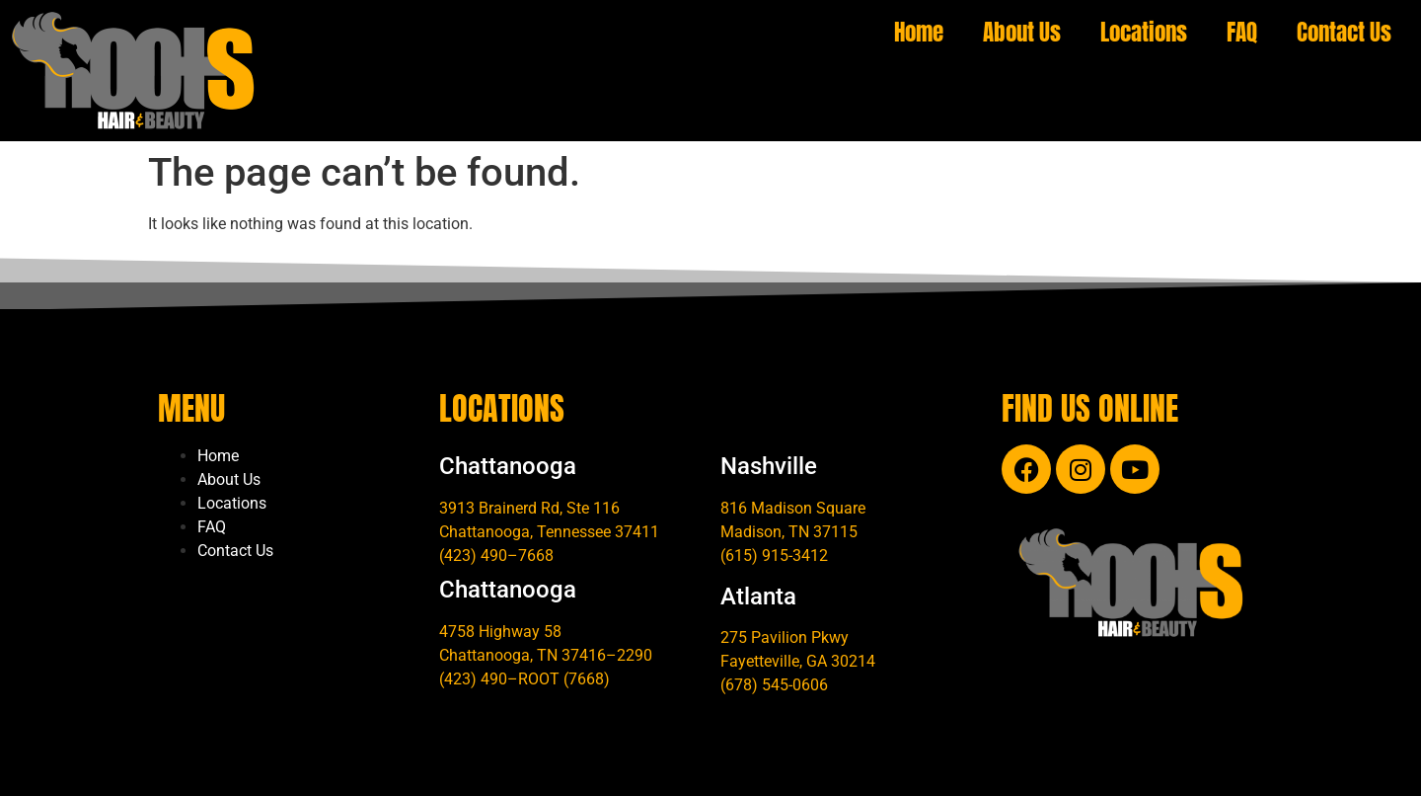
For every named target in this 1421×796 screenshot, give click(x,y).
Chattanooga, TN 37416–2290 (545, 655)
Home (918, 32)
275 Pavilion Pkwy (784, 637)
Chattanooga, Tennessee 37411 (549, 531)
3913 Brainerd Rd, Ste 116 (529, 508)
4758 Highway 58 (500, 631)
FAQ (1242, 32)
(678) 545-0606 (774, 685)
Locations (1143, 32)
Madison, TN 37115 (789, 531)
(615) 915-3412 (774, 555)
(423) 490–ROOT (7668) (524, 679)
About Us (1022, 32)
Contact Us (1344, 32)
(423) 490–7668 (496, 555)
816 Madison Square (792, 508)
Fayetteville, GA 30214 (797, 661)
